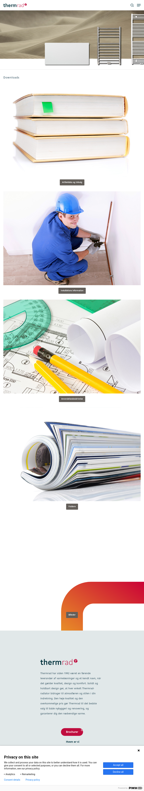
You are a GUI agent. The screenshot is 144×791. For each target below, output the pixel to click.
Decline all (118, 772)
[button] (139, 5)
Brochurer (72, 732)
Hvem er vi (72, 742)
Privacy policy (33, 779)
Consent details (12, 779)
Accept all (118, 765)
